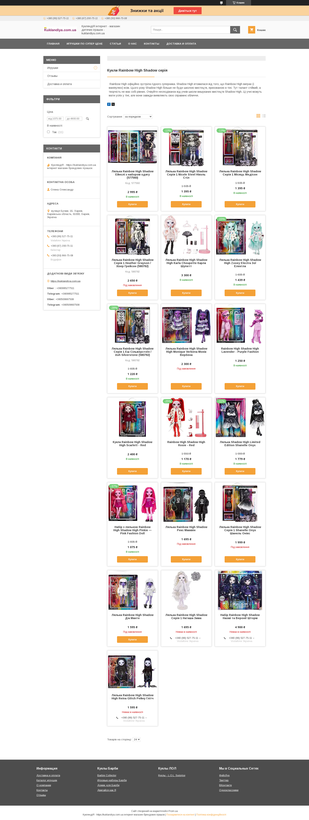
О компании (43, 785)
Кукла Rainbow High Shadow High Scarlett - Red (132, 443)
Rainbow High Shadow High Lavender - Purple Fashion (240, 350)
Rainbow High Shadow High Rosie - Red (186, 443)
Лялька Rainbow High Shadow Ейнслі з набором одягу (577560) (133, 174)
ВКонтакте (225, 785)
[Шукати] (235, 30)
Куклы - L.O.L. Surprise (171, 775)
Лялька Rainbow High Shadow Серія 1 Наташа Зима (186, 616)
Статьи (115, 43)
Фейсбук (224, 775)
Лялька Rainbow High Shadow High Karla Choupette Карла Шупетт (186, 263)
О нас (132, 43)
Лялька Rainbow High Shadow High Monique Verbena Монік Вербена (186, 351)
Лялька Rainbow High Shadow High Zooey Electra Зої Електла (240, 263)
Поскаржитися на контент (180, 814)
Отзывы (52, 75)
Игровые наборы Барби (112, 780)
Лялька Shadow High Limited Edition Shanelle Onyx (240, 443)
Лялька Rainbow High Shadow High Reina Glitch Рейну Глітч (133, 697)
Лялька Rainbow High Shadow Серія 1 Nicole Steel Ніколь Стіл (186, 174)
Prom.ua (173, 811)
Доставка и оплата (181, 43)
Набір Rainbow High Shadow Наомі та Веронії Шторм (240, 616)
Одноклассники (228, 790)
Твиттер (224, 780)
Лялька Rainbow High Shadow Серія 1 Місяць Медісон (240, 173)
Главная (53, 43)
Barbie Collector (106, 775)
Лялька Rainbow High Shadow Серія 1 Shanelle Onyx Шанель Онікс (240, 530)
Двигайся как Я (106, 790)
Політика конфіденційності (211, 814)
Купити (132, 204)
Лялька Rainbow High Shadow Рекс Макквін (186, 528)
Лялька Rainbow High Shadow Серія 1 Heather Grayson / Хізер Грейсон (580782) (133, 263)
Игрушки (52, 67)
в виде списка (264, 116)
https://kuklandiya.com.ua (65, 280)
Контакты (151, 43)
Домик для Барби (108, 785)
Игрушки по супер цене (85, 43)
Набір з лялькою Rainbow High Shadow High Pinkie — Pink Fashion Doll (132, 530)
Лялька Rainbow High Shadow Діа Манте (133, 616)
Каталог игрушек (46, 780)
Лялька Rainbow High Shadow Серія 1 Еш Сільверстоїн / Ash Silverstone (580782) (133, 351)
